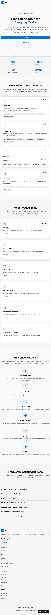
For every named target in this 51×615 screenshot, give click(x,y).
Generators (7, 179)
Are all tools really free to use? (25, 485)
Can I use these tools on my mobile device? (25, 502)
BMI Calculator (5, 566)
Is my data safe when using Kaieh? (25, 494)
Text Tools (7, 106)
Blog (2, 585)
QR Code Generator (6, 563)
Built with (42, 611)
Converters (7, 156)
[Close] (47, 611)
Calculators (8, 131)
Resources (4, 582)
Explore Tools (25, 37)
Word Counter (5, 558)
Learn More (25, 42)
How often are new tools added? (25, 498)
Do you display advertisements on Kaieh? (25, 511)
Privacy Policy (5, 593)
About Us (3, 574)
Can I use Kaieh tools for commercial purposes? (25, 516)
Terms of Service (5, 596)
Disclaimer (4, 598)
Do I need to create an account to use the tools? (25, 489)
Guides (3, 580)
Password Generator (6, 561)
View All (45, 99)
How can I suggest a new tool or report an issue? (25, 507)
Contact (3, 577)
